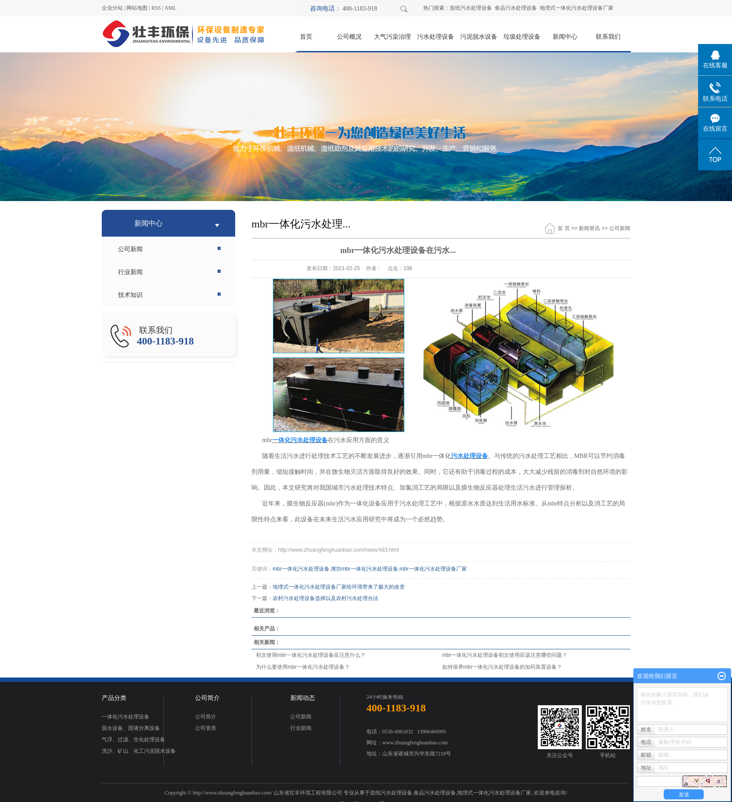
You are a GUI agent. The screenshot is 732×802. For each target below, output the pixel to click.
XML (171, 8)
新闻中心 (565, 36)
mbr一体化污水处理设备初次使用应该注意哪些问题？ (505, 655)
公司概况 (349, 36)
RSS (156, 8)
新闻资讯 (589, 228)
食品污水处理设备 (516, 8)
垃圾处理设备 (521, 36)
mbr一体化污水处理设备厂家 (433, 569)
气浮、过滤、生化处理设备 (133, 739)
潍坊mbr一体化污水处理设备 (364, 569)
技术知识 (130, 295)
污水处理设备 (435, 36)
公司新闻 (130, 249)
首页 (306, 36)
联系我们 (608, 36)
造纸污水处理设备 (471, 8)
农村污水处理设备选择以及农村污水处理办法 (325, 598)
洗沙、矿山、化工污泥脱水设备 (139, 751)
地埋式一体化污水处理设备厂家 (577, 8)
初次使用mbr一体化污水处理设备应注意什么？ (311, 655)
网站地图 (137, 8)
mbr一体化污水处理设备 (301, 569)
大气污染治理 (392, 36)
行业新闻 (130, 272)
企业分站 (112, 8)
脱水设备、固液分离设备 (131, 728)
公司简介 (205, 717)
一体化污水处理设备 (125, 717)
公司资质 (205, 728)
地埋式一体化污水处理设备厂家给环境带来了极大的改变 (339, 587)
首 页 (563, 228)
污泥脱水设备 (478, 36)
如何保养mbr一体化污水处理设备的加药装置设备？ (502, 667)
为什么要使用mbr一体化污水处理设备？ (303, 667)
